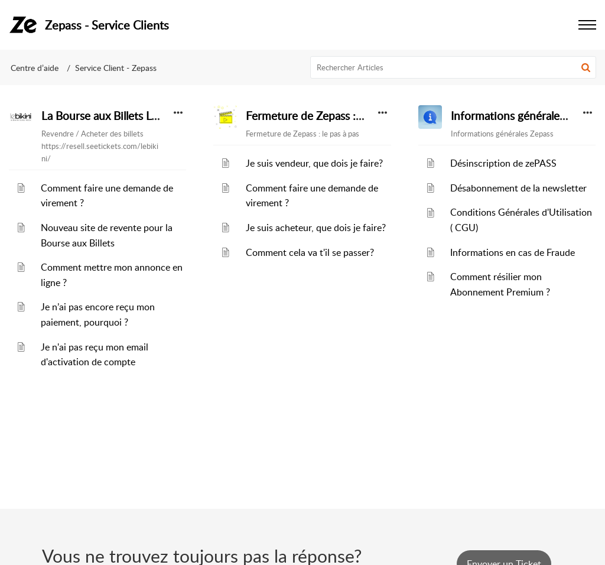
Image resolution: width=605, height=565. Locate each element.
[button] (585, 67)
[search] (453, 67)
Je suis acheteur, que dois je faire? (316, 227)
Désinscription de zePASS (503, 163)
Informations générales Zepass (526, 116)
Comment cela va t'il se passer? (310, 252)
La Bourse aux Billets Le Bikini (114, 116)
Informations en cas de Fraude (512, 252)
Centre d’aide (34, 67)
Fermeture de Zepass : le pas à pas (330, 116)
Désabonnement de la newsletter (518, 187)
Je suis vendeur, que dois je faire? (314, 163)
